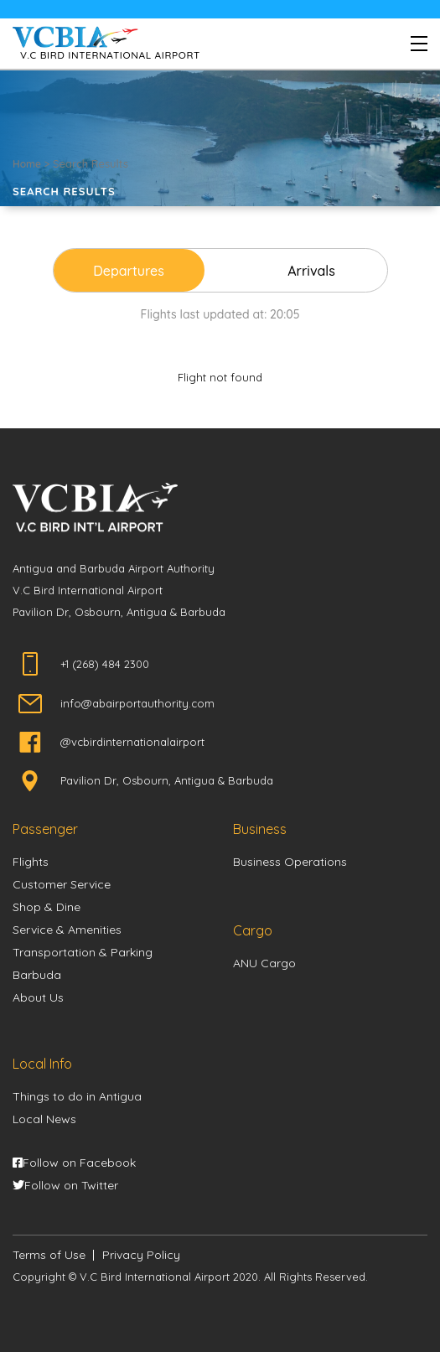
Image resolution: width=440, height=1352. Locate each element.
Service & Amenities (67, 929)
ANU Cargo (264, 963)
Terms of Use (49, 1254)
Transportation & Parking (83, 952)
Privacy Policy (141, 1254)
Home (27, 164)
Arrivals (311, 270)
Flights (31, 861)
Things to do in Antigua (77, 1096)
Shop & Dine (46, 906)
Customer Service (62, 884)
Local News (44, 1119)
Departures (128, 270)
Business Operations (290, 861)
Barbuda (37, 974)
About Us (38, 997)
